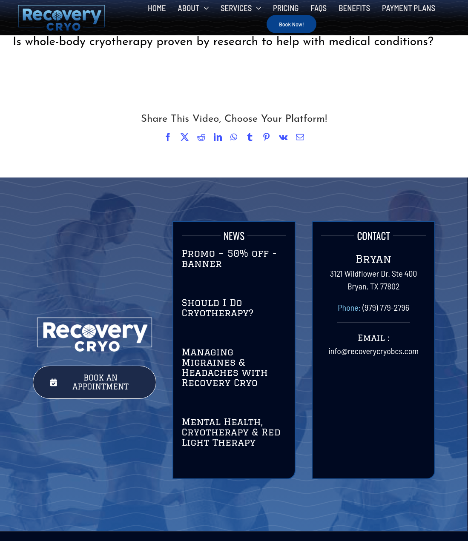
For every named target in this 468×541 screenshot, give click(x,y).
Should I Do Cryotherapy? (218, 307)
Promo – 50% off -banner (229, 258)
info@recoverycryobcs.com (373, 351)
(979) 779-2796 (385, 307)
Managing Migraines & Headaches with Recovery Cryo (225, 367)
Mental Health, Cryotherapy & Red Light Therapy (231, 431)
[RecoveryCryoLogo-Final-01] (61, 8)
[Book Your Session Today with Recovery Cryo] (94, 382)
